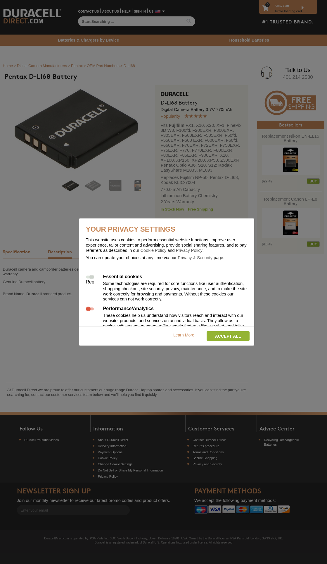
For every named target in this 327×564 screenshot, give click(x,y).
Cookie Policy (154, 250)
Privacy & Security (195, 257)
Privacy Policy (189, 250)
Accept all (228, 336)
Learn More (183, 335)
